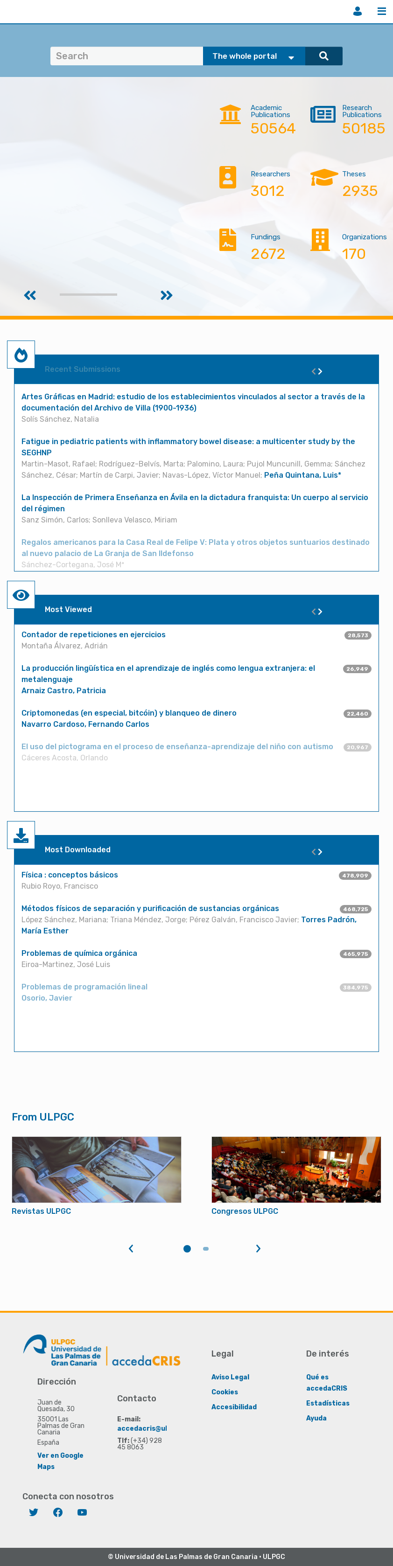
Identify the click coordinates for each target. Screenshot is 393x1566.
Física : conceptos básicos (69, 874)
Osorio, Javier (46, 998)
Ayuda (316, 1418)
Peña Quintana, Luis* (302, 475)
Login (357, 11)
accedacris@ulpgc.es (153, 1428)
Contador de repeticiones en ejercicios (93, 634)
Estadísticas (328, 1403)
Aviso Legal (230, 1377)
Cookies (224, 1392)
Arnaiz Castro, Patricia (63, 690)
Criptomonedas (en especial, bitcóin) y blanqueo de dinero (129, 713)
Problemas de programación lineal (84, 986)
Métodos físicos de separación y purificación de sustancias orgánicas (150, 908)
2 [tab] (206, 1249)
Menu (381, 11)
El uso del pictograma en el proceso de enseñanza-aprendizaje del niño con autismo (177, 746)
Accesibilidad (234, 1407)
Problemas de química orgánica (79, 953)
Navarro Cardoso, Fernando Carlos (85, 724)
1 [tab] (187, 1249)
